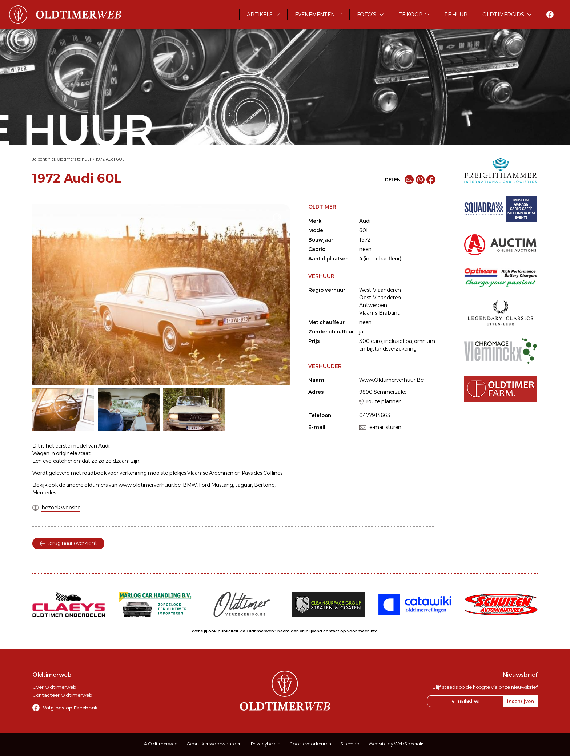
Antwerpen (373, 305)
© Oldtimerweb (161, 744)
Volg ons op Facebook (70, 708)
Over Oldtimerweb (54, 687)
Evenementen (315, 14)
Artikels (260, 14)
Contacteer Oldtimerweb (62, 695)
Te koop (410, 14)
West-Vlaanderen (380, 290)
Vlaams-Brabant (379, 313)
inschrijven (520, 701)
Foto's (366, 14)
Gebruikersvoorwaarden (214, 744)
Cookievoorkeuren (310, 744)
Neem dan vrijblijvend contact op (311, 631)
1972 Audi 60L (110, 159)
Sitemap (350, 744)
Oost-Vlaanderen (380, 297)
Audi (364, 221)
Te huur (455, 14)
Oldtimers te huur (74, 159)
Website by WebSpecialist (397, 744)
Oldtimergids (503, 14)
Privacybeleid (266, 744)
